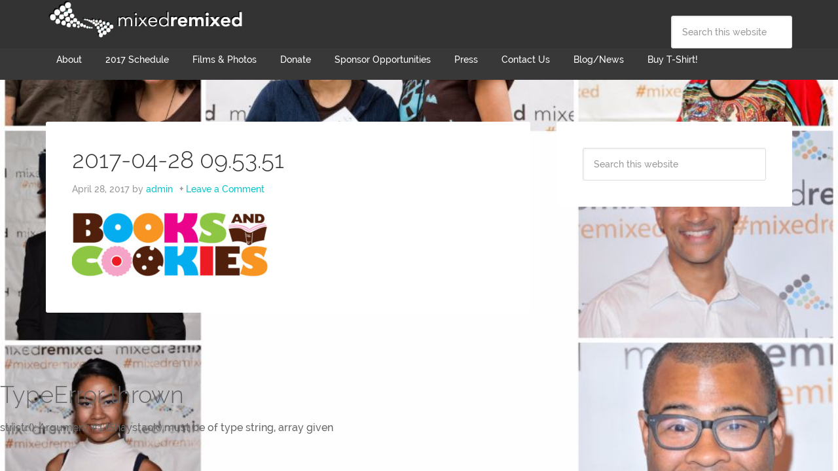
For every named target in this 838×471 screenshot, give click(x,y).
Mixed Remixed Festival (144, 19)
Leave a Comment (225, 189)
